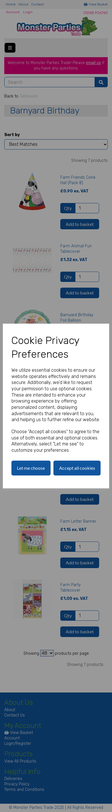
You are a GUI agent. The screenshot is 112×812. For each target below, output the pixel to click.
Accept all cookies (77, 468)
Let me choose (31, 468)
